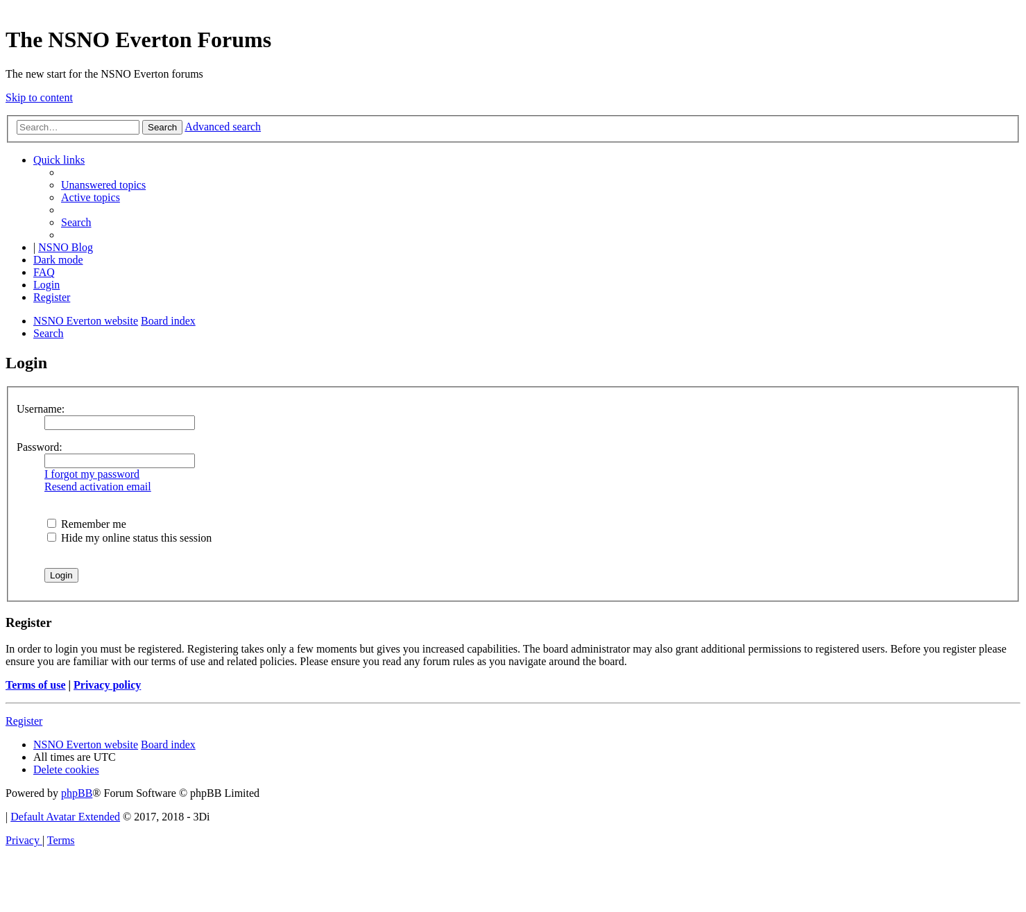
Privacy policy (107, 685)
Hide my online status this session (129, 538)
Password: (39, 447)
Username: (41, 409)
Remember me (86, 524)
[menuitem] (103, 185)
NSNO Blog (65, 247)
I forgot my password (91, 474)
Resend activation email (97, 486)
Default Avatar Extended (65, 817)
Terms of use (36, 685)
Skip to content (39, 97)
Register (24, 721)
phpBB (76, 793)
